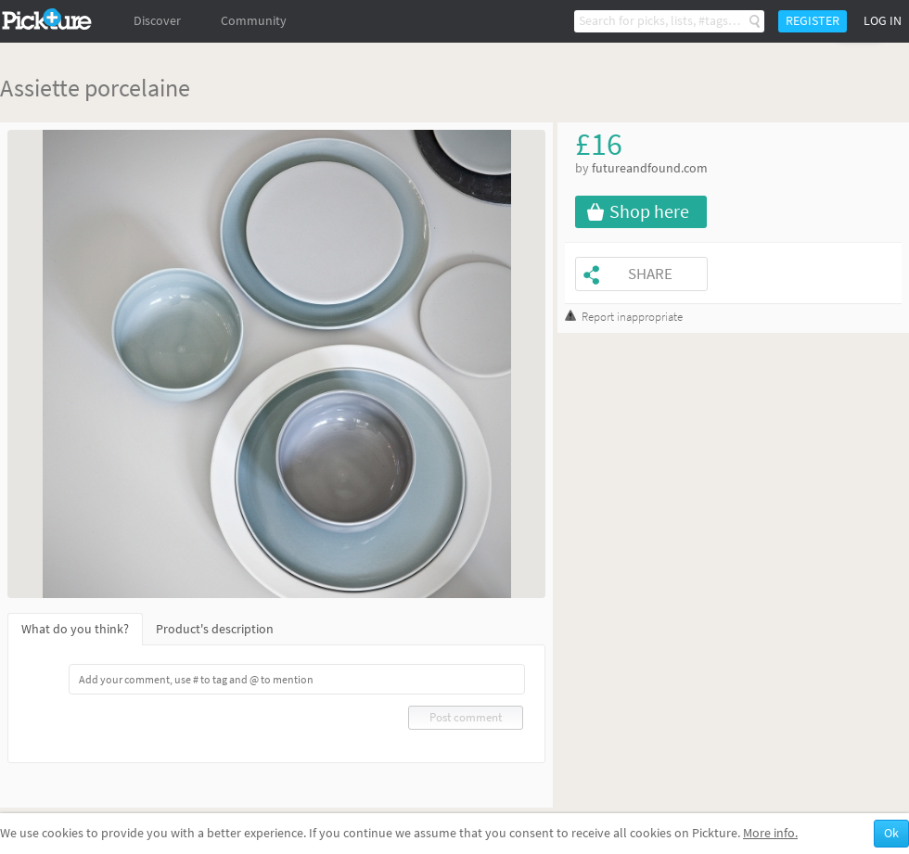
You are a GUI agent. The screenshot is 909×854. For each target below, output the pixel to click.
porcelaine (137, 87)
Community (254, 21)
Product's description (215, 629)
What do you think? (75, 629)
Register (812, 21)
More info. (770, 833)
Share (650, 274)
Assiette (40, 87)
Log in (883, 21)
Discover (157, 21)
